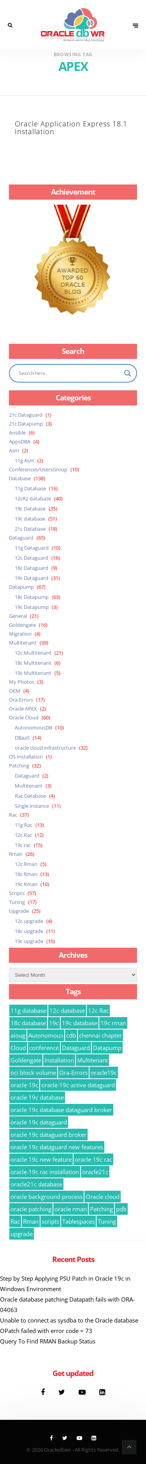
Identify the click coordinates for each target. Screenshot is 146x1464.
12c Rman (26, 863)
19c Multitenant (33, 672)
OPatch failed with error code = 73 (46, 1331)
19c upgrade (29, 941)
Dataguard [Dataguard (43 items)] (76, 1048)
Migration (20, 633)
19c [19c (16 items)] (54, 1023)
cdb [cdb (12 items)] (71, 1035)
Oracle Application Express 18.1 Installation (71, 127)
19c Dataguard (31, 577)
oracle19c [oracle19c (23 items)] (104, 1072)
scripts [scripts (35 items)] (50, 1221)
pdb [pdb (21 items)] (121, 1209)
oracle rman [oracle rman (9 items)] (71, 1209)
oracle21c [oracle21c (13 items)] (95, 1172)
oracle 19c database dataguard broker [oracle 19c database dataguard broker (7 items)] (61, 1110)
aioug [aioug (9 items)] (18, 1035)
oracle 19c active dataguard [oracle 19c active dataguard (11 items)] (78, 1085)
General (18, 615)
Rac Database (30, 795)
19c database (30, 518)
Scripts (17, 893)
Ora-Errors (21, 699)
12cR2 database (33, 498)
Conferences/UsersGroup (38, 469)
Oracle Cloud (24, 717)
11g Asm (24, 460)
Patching (19, 765)
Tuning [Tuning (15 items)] (107, 1221)
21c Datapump (26, 423)
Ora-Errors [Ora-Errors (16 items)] (73, 1072)
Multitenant (23, 642)
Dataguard (21, 537)
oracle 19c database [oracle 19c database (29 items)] (37, 1097)
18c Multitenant (33, 662)
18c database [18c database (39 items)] (28, 1023)
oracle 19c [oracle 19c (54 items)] (24, 1085)
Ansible (17, 432)
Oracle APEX (23, 708)
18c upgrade (29, 931)
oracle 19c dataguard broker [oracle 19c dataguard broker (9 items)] (48, 1134)
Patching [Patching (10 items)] (101, 1209)
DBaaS (22, 737)
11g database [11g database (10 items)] (28, 1010)
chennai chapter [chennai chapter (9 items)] (100, 1035)
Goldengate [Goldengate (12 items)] (26, 1060)
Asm (14, 450)
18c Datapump (32, 596)
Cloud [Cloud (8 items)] (18, 1048)
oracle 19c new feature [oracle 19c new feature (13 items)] (41, 1159)
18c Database (30, 508)
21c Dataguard (25, 414)
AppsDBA (19, 441)
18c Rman (26, 874)
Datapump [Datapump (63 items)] (107, 1048)
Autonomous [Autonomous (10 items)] (45, 1035)
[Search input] (69, 373)
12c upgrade (29, 920)
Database (20, 478)
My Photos (21, 681)
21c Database (30, 528)
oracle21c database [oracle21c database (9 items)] (36, 1184)
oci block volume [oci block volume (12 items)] (33, 1072)
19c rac (23, 844)
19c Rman (26, 884)
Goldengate (22, 624)
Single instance (32, 805)
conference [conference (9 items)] (44, 1048)
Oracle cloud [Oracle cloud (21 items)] (103, 1196)
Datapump (21, 586)
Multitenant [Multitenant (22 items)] (92, 1060)
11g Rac (23, 824)
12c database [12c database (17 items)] (67, 1010)
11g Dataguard (32, 547)
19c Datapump (32, 607)
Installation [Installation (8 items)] (59, 1060)
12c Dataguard (31, 557)
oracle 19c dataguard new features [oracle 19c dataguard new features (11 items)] (57, 1147)
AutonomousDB (33, 727)
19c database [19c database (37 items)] (79, 1023)
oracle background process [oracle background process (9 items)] (47, 1196)
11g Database (30, 488)
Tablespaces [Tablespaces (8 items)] (78, 1221)
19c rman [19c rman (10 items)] (113, 1023)
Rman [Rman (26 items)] (31, 1221)
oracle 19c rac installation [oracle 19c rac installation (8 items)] (45, 1172)
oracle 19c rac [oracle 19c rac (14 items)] (93, 1159)
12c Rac (23, 834)
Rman (16, 853)
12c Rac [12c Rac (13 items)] (98, 1010)
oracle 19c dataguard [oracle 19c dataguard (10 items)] (39, 1122)
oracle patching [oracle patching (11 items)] (31, 1209)
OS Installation (26, 756)
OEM (14, 690)
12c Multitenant (33, 652)
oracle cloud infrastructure (45, 747)
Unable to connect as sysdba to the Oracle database (69, 1320)
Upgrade (19, 910)
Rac (13, 814)
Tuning (17, 901)
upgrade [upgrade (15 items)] (22, 1234)
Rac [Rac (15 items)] (15, 1221)
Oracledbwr (57, 1449)
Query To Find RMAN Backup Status (47, 1341)
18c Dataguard (31, 567)
